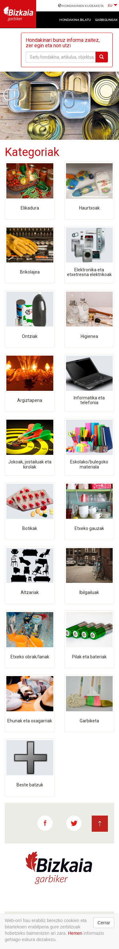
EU (112, 5)
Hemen (75, 933)
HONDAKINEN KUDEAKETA (81, 6)
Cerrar (103, 922)
